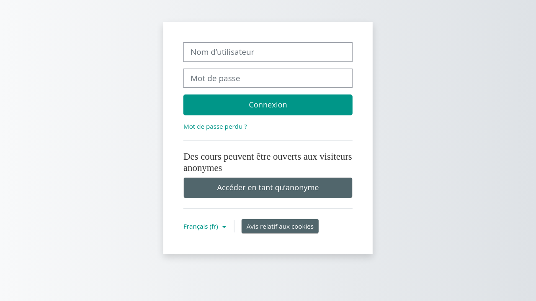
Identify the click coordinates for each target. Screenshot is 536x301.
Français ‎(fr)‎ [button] (201, 226)
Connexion (268, 104)
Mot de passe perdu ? (215, 126)
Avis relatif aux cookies (280, 226)
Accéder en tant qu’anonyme (268, 187)
